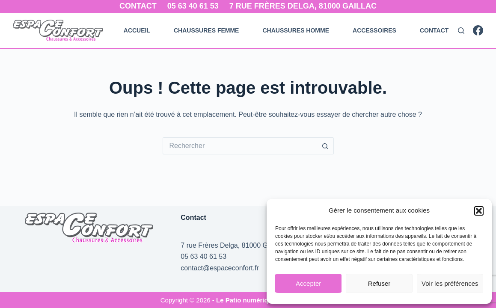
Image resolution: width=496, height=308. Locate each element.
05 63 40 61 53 (193, 6)
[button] (479, 211)
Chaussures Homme (295, 30)
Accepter (308, 283)
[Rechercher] (461, 30)
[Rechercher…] (240, 145)
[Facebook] (478, 30)
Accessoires (374, 30)
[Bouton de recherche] (325, 145)
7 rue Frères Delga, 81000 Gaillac (303, 6)
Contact (138, 6)
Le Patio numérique (246, 300)
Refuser (379, 283)
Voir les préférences (450, 283)
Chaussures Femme (206, 30)
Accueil (137, 30)
